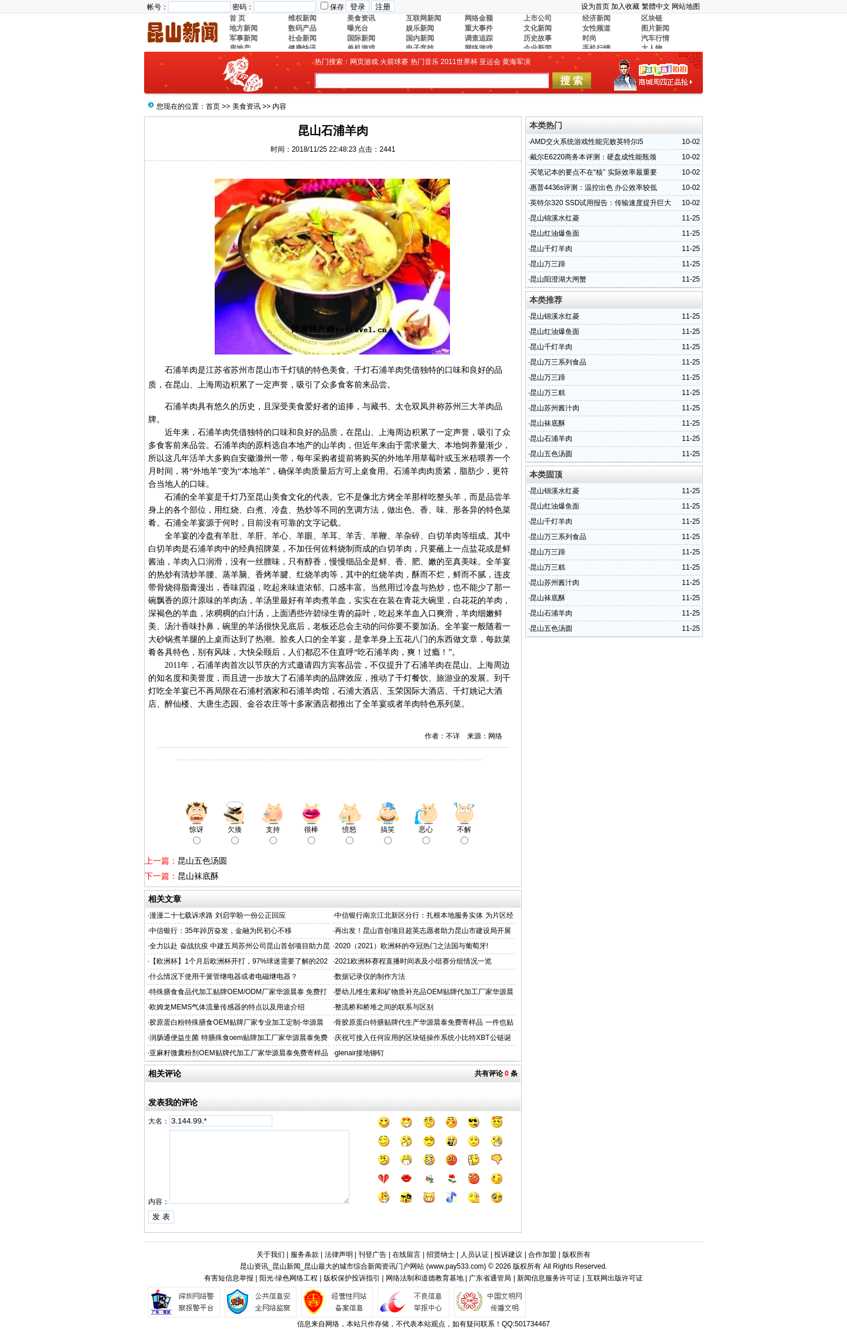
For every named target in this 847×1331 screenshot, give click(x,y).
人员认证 (475, 1254)
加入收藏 (625, 6)
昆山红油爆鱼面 (554, 233)
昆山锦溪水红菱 (554, 218)
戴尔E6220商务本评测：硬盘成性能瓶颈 (593, 157)
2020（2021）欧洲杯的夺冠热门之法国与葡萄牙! (411, 946)
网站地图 (686, 6)
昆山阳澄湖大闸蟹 (558, 279)
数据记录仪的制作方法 (370, 976)
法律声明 (339, 1254)
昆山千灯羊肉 (551, 249)
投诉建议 (508, 1254)
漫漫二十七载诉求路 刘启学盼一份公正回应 (217, 915)
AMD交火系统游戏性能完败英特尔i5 (586, 142)
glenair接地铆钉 (359, 1053)
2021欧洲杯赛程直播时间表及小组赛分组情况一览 (413, 961)
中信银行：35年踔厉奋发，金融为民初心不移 (220, 931)
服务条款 (305, 1254)
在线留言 (406, 1254)
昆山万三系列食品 (558, 362)
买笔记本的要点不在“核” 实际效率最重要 (593, 172)
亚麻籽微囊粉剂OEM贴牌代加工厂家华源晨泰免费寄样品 (238, 1053)
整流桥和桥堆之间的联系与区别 (384, 1007)
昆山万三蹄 (547, 264)
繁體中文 (656, 6)
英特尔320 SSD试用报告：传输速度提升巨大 (600, 203)
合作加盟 (542, 1254)
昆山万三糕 (547, 393)
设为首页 (595, 6)
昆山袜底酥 (198, 876)
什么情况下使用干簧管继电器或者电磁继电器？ (223, 976)
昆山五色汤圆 (202, 860)
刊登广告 (372, 1254)
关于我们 (270, 1254)
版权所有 (576, 1254)
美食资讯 (246, 106)
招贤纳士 (440, 1254)
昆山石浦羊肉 (551, 438)
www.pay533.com (456, 1266)
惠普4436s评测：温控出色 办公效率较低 (593, 187)
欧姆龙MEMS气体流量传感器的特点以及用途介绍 (227, 1007)
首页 (213, 106)
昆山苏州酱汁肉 (554, 408)
